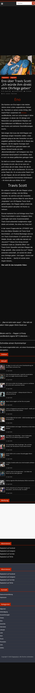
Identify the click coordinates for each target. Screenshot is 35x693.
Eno (4, 93)
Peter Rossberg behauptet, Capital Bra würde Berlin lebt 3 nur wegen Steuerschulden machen (19, 375)
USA (1, 645)
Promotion (3, 642)
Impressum (3, 597)
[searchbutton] (33, 3)
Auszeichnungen (5, 615)
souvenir (8, 93)
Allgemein (13, 77)
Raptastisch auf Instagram (7, 551)
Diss (1, 621)
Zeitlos (2, 648)
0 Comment (27, 91)
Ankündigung (4, 612)
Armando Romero (18, 91)
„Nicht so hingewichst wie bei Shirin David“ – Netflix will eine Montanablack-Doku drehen (20, 409)
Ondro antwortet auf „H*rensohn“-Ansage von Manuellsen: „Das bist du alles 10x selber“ (18, 488)
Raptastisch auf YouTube (7, 554)
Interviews (3, 627)
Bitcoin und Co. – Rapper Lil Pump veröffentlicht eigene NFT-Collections (15, 334)
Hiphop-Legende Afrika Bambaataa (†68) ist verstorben (20, 480)
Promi (1, 639)
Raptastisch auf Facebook (7, 548)
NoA (1, 636)
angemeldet (11, 347)
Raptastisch (5, 77)
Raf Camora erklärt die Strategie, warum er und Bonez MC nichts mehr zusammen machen (20, 384)
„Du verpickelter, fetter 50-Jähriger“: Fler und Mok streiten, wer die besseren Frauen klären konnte (19, 445)
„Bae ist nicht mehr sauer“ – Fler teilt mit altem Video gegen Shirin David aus (16, 323)
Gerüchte (2, 624)
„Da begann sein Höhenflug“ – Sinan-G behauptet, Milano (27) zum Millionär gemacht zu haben (19, 436)
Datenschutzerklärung (6, 594)
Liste (1, 633)
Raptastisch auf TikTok (6, 557)
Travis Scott (14, 93)
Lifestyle (2, 630)
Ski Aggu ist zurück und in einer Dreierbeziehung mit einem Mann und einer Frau (19, 366)
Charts (2, 618)
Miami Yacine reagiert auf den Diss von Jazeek (18, 401)
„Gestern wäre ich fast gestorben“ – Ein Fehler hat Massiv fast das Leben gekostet (19, 472)
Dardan (24, 113)
